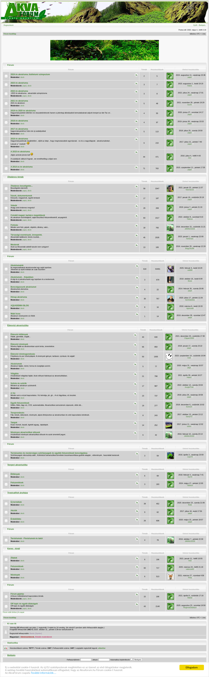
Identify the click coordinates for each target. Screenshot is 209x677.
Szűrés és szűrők (19, 383)
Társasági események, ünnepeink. (26, 235)
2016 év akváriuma (19, 139)
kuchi (190, 105)
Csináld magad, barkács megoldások (28, 215)
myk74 (190, 457)
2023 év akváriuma (19, 83)
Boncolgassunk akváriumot (23, 287)
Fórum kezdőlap (10, 34)
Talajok (14, 422)
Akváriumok (16, 364)
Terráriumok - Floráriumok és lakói (27, 538)
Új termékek (16, 502)
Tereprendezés (17, 413)
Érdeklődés (16, 519)
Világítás (15, 373)
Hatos (189, 86)
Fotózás (14, 225)
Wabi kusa (15, 314)
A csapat (21, 612)
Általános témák (15, 177)
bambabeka (190, 300)
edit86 (189, 270)
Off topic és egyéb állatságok (24, 604)
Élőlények (15, 474)
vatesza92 (190, 569)
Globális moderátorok (43, 637)
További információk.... (43, 673)
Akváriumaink (17, 265)
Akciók (14, 510)
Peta (190, 578)
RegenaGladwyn (190, 607)
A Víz (13, 393)
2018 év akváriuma (19, 121)
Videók (14, 205)
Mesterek (15, 245)
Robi (190, 505)
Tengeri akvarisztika (17, 465)
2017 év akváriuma (19, 129)
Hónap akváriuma (19, 297)
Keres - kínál (13, 548)
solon (189, 426)
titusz (190, 281)
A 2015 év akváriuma (20, 151)
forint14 (189, 407)
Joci (189, 158)
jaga (189, 368)
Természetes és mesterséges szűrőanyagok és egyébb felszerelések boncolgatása (49, 453)
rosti (189, 358)
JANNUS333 (190, 229)
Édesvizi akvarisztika (17, 325)
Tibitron (190, 219)
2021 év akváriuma (19, 101)
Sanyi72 (189, 416)
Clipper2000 (189, 338)
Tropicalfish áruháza (17, 492)
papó (190, 77)
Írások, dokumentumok (21, 196)
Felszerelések (17, 482)
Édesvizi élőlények (19, 334)
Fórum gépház (17, 594)
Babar (190, 598)
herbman (189, 239)
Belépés (202, 25)
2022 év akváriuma (19, 91)
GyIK (195, 25)
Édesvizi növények (19, 344)
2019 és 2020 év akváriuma (23, 111)
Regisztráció (9, 25)
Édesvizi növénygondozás (23, 354)
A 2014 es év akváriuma (21, 167)
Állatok (14, 558)
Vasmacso (190, 190)
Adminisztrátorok (27, 637)
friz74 (190, 477)
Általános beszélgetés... (22, 186)
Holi (190, 561)
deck (22, 77)
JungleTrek (189, 387)
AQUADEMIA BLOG (20, 305)
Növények (15, 575)
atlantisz (101, 648)
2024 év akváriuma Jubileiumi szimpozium (30, 74)
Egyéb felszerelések (20, 403)
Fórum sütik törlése (10, 612)
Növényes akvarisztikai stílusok (25, 432)
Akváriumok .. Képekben (22, 277)
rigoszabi (189, 308)
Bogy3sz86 (189, 248)
